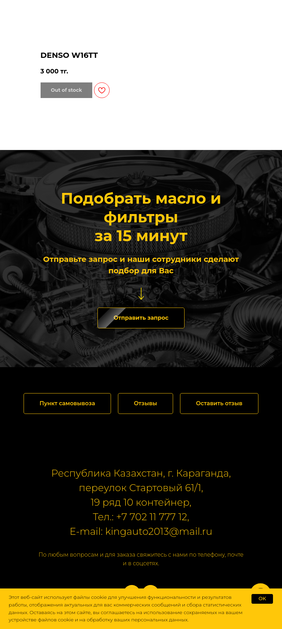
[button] (140, 318)
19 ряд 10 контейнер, (141, 502)
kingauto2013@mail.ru (158, 531)
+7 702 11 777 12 (151, 517)
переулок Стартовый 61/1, (141, 488)
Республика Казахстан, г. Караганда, (141, 473)
